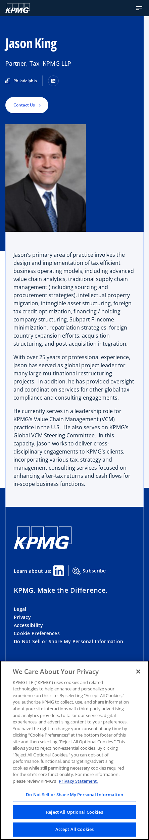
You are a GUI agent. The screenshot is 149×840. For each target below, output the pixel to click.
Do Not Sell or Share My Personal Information (68, 641)
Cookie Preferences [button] (37, 633)
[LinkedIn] (53, 80)
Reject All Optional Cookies (74, 812)
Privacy (22, 617)
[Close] (138, 671)
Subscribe (89, 571)
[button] (139, 8)
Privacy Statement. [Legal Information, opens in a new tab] (78, 781)
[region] (74, 750)
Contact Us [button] (24, 105)
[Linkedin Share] (58, 570)
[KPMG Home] (17, 8)
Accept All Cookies (74, 829)
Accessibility (28, 625)
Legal (20, 609)
